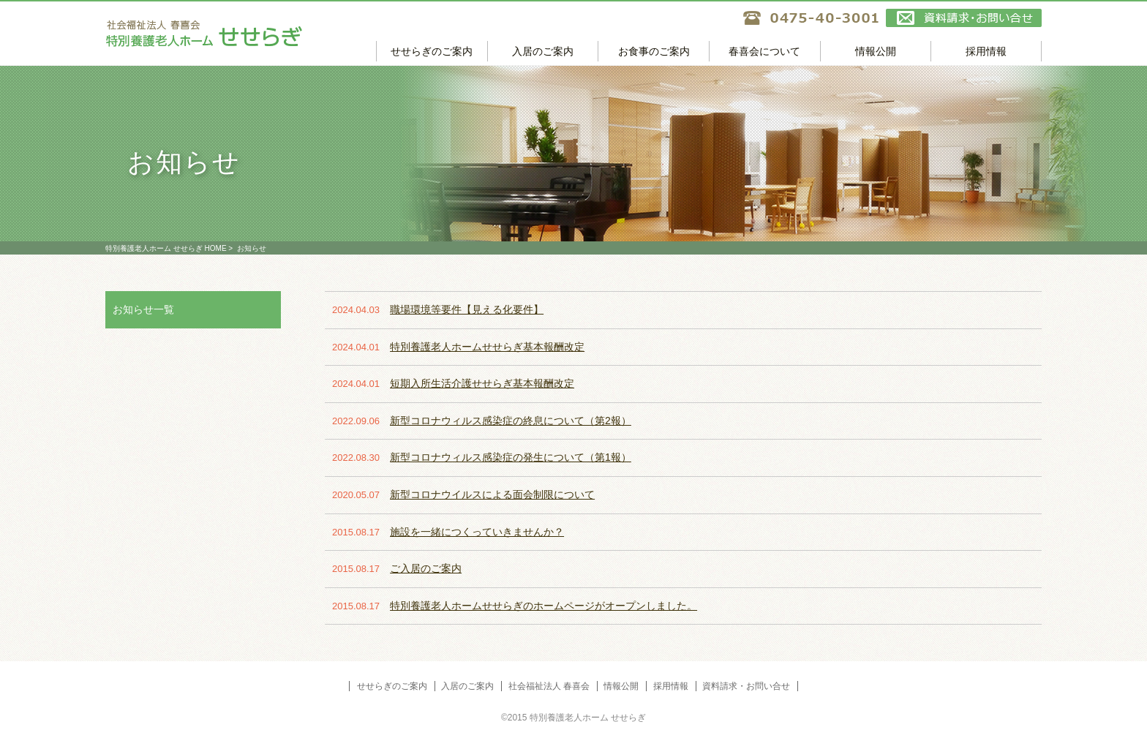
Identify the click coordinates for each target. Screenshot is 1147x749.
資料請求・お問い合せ (964, 18)
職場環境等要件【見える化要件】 (467, 309)
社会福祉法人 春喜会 (549, 686)
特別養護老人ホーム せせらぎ (240, 33)
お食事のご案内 (654, 51)
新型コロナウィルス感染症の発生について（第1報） (510, 457)
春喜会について (764, 51)
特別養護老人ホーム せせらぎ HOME (166, 248)
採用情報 (986, 51)
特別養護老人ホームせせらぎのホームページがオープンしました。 (543, 605)
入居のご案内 (543, 51)
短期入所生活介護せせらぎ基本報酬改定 (482, 383)
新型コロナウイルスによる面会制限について (492, 494)
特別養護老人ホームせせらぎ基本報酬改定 (487, 347)
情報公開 (875, 51)
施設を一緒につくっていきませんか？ (477, 532)
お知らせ (251, 248)
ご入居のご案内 (426, 568)
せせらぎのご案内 (432, 51)
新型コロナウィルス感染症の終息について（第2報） (510, 420)
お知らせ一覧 (143, 309)
